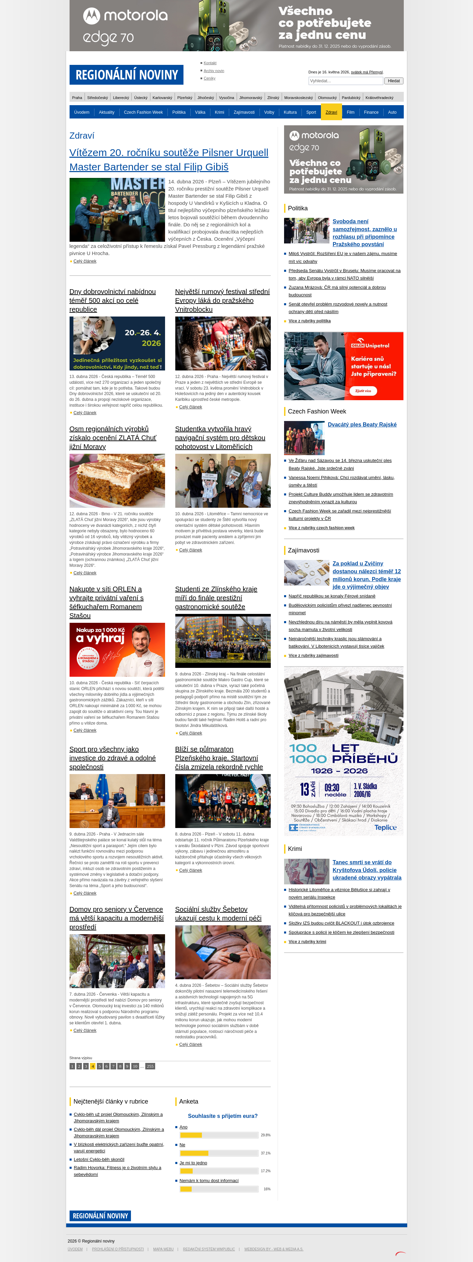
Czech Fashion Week (143, 112)
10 (135, 1066)
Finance (371, 112)
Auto (392, 112)
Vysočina (226, 98)
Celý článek (85, 261)
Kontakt (210, 63)
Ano (184, 1127)
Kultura (290, 112)
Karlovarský (162, 98)
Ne (183, 1144)
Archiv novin (214, 71)
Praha (77, 98)
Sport (311, 112)
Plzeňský (184, 98)
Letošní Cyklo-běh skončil (99, 1159)
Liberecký (121, 98)
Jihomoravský (250, 98)
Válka (200, 112)
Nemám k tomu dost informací (209, 1180)
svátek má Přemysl (367, 72)
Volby (269, 112)
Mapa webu (163, 1249)
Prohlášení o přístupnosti (118, 1249)
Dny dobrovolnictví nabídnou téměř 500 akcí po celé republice (113, 300)
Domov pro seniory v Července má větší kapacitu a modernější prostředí (117, 918)
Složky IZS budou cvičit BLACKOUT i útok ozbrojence (342, 923)
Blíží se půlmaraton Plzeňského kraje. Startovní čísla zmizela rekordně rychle (219, 758)
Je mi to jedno (193, 1162)
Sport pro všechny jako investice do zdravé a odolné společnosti (113, 758)
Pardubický (351, 98)
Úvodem (82, 112)
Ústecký (140, 98)
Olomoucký (327, 98)
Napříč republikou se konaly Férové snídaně (332, 596)
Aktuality (106, 112)
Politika (179, 112)
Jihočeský (205, 98)
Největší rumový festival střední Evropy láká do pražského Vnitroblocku (222, 300)
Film (351, 112)
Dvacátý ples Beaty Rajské (362, 424)
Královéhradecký (380, 98)
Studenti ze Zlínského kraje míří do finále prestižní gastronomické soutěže (216, 598)
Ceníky (210, 78)
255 (150, 1066)
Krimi (219, 112)
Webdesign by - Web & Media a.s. (274, 1249)
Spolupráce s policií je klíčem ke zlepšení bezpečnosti (342, 932)
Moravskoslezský (298, 98)
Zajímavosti (244, 112)
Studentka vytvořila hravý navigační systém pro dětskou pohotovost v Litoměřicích (220, 437)
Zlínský (273, 98)
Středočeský (97, 98)
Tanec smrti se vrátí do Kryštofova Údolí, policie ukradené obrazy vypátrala (367, 870)
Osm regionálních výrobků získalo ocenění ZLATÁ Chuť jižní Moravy (113, 437)
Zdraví (331, 112)
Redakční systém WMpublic (209, 1249)
